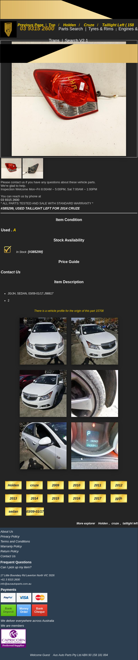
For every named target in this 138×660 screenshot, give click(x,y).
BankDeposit (8, 610)
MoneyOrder (23, 610)
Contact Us (7, 556)
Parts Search (71, 29)
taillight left (130, 523)
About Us (6, 531)
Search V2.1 (76, 40)
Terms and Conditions (15, 541)
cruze (116, 523)
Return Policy (9, 551)
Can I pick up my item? (15, 567)
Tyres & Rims (101, 29)
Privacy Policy (9, 536)
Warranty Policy (11, 546)
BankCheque (39, 610)
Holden (103, 523)
